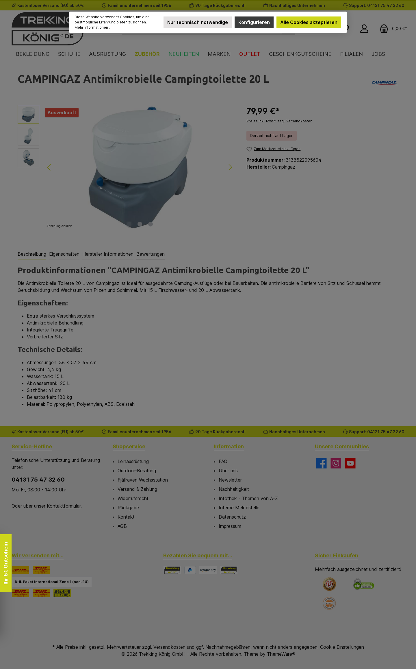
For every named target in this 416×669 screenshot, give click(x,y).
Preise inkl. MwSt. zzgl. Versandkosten (279, 121)
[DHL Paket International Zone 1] (41, 570)
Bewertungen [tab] (150, 254)
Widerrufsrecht (133, 498)
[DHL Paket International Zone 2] (20, 593)
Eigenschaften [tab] (64, 254)
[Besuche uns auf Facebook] (321, 463)
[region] (126, 167)
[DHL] (20, 570)
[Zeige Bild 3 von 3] (150, 224)
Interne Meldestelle (239, 507)
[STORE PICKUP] (62, 593)
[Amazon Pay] (208, 570)
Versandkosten (169, 647)
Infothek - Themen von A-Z (248, 498)
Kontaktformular (64, 506)
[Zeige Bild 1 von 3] (129, 224)
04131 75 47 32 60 (38, 479)
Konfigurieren (254, 22)
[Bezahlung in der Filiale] (172, 570)
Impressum (230, 526)
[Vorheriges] (49, 167)
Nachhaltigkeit (234, 489)
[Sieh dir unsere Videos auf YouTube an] (350, 463)
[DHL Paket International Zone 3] (41, 593)
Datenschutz (232, 517)
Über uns (228, 470)
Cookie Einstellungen (342, 647)
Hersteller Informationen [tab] (107, 254)
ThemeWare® (281, 654)
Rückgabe (128, 507)
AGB (122, 526)
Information (229, 446)
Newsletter (230, 480)
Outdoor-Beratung (137, 470)
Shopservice (129, 446)
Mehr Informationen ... (93, 27)
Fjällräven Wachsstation (143, 480)
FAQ (223, 461)
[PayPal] (190, 570)
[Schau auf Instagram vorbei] (335, 463)
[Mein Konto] (364, 28)
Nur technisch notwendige (197, 22)
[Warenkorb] (391, 28)
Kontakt (126, 517)
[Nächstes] (230, 167)
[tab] (32, 254)
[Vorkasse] (229, 570)
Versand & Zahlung (137, 489)
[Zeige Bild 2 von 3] (140, 224)
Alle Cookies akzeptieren (308, 22)
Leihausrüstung (133, 461)
